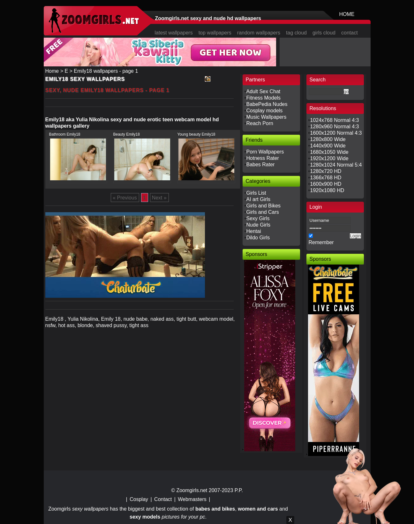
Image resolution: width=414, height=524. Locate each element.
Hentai (253, 231)
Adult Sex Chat (263, 91)
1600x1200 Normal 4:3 (336, 133)
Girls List (256, 193)
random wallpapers (258, 32)
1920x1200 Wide (329, 158)
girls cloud (323, 32)
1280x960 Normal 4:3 (334, 126)
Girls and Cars (262, 212)
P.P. (239, 490)
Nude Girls (258, 225)
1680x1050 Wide (329, 152)
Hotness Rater (262, 158)
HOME (347, 14)
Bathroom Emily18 (64, 134)
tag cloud (296, 32)
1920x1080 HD (327, 190)
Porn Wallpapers (265, 151)
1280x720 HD (326, 171)
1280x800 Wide (328, 139)
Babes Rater (260, 164)
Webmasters (192, 499)
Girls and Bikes (263, 205)
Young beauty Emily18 (196, 134)
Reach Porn (260, 123)
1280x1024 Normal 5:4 (336, 165)
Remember (321, 242)
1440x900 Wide (328, 145)
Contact (163, 499)
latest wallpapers (174, 32)
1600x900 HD (326, 184)
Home (52, 71)
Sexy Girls (258, 218)
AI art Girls (258, 199)
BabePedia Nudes (267, 104)
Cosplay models (264, 110)
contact (349, 32)
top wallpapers (215, 32)
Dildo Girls (258, 237)
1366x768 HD (326, 177)
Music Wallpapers (266, 117)
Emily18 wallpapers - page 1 (106, 71)
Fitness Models (263, 98)
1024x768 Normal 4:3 (334, 120)
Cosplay (139, 499)
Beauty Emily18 (126, 134)
